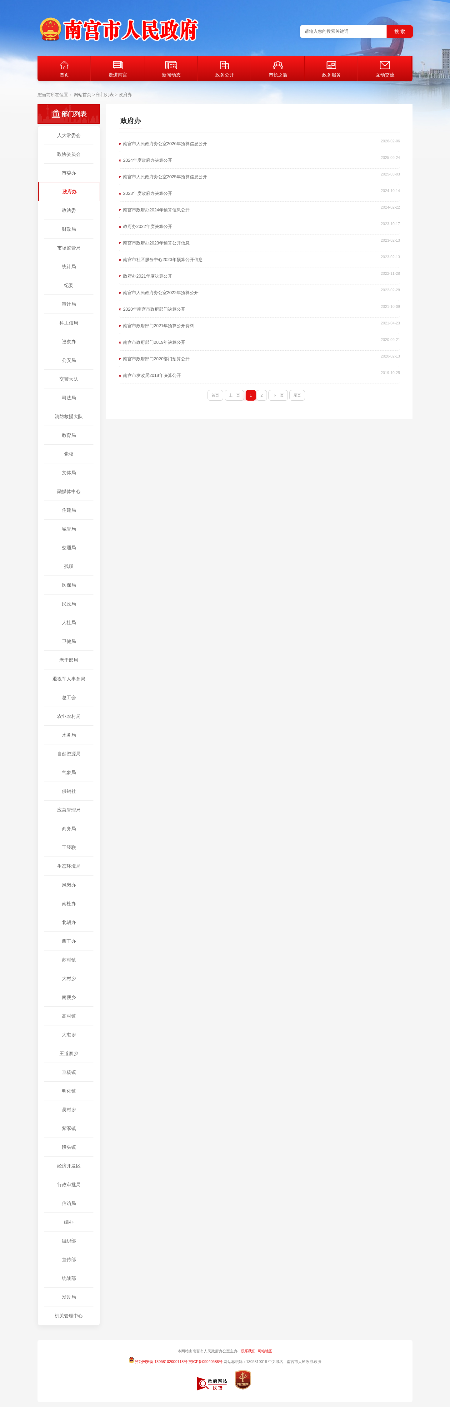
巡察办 (69, 341)
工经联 (69, 847)
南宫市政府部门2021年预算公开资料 (158, 325)
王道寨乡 (68, 1053)
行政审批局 (69, 1184)
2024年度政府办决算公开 (147, 160)
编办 (68, 1222)
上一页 (234, 395)
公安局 (69, 360)
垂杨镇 (69, 1072)
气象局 (69, 772)
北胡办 (69, 922)
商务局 (69, 828)
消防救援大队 (69, 416)
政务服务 (331, 69)
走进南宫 (117, 69)
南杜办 (69, 903)
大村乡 (69, 978)
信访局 (69, 1203)
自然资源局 (69, 753)
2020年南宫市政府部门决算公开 (154, 309)
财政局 (69, 229)
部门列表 (105, 94)
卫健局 (69, 641)
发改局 (69, 1297)
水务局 (69, 735)
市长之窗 (278, 69)
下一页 (278, 395)
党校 (68, 454)
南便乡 (69, 997)
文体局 (69, 472)
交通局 (69, 547)
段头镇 (69, 1147)
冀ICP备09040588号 (205, 1362)
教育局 (69, 435)
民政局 (69, 603)
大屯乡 (69, 1034)
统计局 (69, 266)
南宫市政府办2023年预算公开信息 (156, 242)
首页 (64, 69)
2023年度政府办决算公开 (147, 193)
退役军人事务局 (68, 678)
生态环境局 (69, 866)
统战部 (69, 1278)
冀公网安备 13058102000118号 (158, 1360)
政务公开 (224, 69)
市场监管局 (69, 247)
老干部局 (68, 660)
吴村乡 (69, 1109)
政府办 (125, 94)
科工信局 (68, 322)
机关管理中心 (69, 1315)
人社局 (69, 622)
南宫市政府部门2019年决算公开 (154, 342)
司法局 (69, 397)
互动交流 (385, 69)
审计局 (69, 304)
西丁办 (69, 941)
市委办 (69, 172)
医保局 (69, 585)
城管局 (69, 528)
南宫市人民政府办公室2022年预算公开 (160, 292)
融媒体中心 (69, 491)
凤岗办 (69, 884)
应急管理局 (69, 809)
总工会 (69, 697)
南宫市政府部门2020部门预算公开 (156, 358)
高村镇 (69, 1016)
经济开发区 (69, 1165)
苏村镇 (69, 959)
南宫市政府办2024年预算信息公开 (156, 209)
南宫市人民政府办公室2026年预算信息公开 (165, 143)
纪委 (68, 285)
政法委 (69, 210)
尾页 (297, 395)
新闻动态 (171, 69)
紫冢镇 (69, 1128)
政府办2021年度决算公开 (147, 276)
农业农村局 (69, 716)
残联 (68, 566)
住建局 (69, 510)
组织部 (69, 1240)
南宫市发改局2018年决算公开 (152, 375)
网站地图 (265, 1351)
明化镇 (69, 1091)
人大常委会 (69, 135)
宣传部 (69, 1259)
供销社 (69, 791)
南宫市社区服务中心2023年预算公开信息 (163, 259)
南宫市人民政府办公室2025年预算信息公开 (165, 176)
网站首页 (82, 94)
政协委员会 (69, 154)
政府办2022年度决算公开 (147, 226)
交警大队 (68, 379)
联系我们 (248, 1351)
